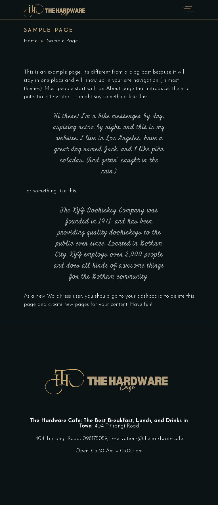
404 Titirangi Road (117, 426)
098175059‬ (95, 438)
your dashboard (144, 296)
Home (30, 41)
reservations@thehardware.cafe (146, 438)
